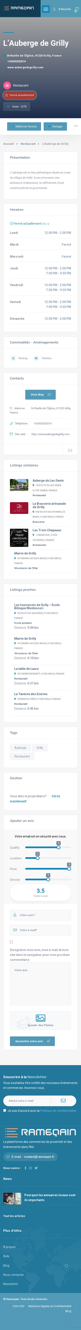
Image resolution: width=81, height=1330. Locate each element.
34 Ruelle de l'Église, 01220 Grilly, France (32, 55)
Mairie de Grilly (25, 553)
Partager (55, 126)
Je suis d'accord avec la (39, 1110)
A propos (9, 1247)
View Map (41, 395)
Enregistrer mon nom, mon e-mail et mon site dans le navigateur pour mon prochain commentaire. (40, 954)
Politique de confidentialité (58, 1110)
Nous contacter (13, 1274)
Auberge (20, 747)
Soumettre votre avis (33, 1041)
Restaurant (28, 143)
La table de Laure (26, 668)
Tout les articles (16, 1216)
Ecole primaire (23, 622)
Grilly (40, 747)
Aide (6, 1256)
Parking (18, 358)
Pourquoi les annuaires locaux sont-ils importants (50, 1197)
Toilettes (42, 358)
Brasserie (38, 521)
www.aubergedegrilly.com (23, 67)
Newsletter (10, 1284)
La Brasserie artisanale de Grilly (49, 505)
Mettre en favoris (24, 126)
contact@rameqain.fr (39, 1156)
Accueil (8, 143)
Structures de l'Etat (26, 568)
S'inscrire (62, 9)
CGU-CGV (18, 1306)
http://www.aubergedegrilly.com (51, 434)
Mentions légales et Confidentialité (49, 1306)
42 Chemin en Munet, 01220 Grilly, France (39, 674)
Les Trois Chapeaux (47, 530)
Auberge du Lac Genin (48, 480)
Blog (6, 1265)
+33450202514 (14, 61)
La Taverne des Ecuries (31, 694)
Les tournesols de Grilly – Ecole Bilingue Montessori (37, 606)
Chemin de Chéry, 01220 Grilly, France (37, 699)
